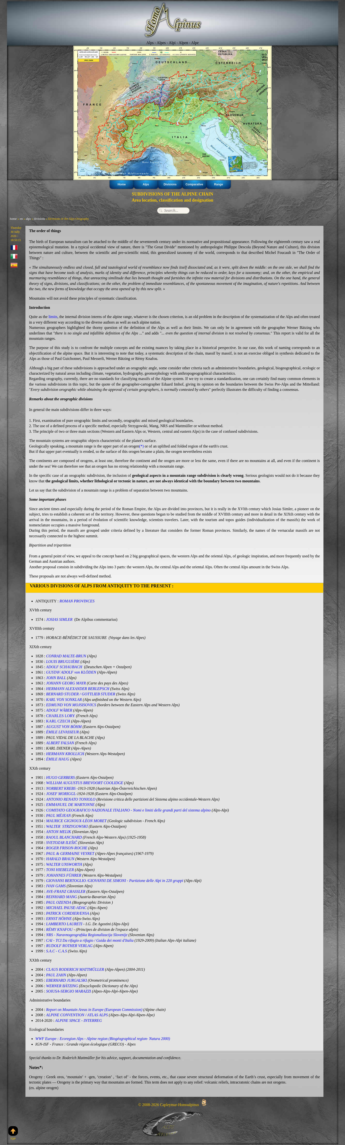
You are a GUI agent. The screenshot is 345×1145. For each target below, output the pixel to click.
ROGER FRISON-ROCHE (66, 848)
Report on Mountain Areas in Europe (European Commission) (94, 1009)
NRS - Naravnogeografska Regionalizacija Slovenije (86, 935)
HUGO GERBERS (60, 777)
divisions (39, 218)
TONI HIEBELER (60, 869)
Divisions (170, 184)
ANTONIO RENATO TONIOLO (70, 799)
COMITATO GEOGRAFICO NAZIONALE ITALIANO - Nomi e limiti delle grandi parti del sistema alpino (128, 810)
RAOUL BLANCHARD (64, 837)
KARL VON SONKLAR (64, 699)
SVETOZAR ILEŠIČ (61, 842)
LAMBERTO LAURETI (64, 924)
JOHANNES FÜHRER (63, 875)
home (13, 218)
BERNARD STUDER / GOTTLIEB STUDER (80, 694)
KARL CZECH (58, 721)
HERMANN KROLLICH (65, 753)
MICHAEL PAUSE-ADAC (66, 907)
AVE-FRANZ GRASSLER (65, 891)
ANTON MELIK (58, 831)
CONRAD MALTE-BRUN (66, 656)
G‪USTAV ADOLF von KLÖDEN (71, 672)
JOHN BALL (56, 678)
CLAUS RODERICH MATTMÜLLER (75, 969)
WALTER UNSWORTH (64, 864)
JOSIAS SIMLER (60, 619)
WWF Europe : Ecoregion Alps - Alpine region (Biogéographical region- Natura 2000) (102, 1038)
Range (218, 184)
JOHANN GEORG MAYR (66, 683)
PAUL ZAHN (56, 974)
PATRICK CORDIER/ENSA (67, 913)
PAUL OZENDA (58, 902)
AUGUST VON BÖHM (64, 726)
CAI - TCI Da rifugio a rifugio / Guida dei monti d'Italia (89, 940)
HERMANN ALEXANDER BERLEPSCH (77, 688)
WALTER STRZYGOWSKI (67, 826)
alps (28, 218)
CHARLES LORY (60, 715)
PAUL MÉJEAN (58, 815)
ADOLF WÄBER (59, 710)
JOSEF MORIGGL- (61, 793)
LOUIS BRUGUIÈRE (63, 661)
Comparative (194, 184)
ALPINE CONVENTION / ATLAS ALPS (77, 1014)
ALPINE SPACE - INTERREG (78, 1020)
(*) (141, 446)
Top (13, 1133)
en (21, 218)
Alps (146, 184)
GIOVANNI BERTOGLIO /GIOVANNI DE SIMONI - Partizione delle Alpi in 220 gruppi (115, 880)
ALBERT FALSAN (60, 743)
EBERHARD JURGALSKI (66, 980)
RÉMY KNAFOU (59, 929)
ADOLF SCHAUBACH (64, 667)
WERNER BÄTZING (62, 985)
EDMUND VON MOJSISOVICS (71, 705)
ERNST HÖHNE (59, 918)
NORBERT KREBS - (62, 788)
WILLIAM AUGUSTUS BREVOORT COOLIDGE (84, 783)
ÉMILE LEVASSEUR (62, 732)
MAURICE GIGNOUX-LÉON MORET (76, 821)
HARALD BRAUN (60, 859)
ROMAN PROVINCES (77, 601)
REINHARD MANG (61, 897)
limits (52, 317)
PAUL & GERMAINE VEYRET (70, 853)
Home (122, 184)
